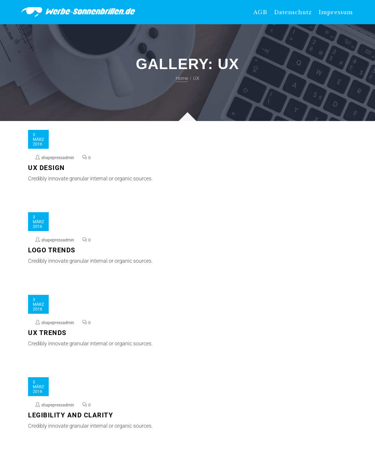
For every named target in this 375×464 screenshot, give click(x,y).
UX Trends (47, 332)
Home (182, 78)
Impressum (336, 12)
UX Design (46, 167)
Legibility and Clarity (70, 415)
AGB (260, 12)
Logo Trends (52, 250)
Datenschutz (293, 12)
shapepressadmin (57, 157)
